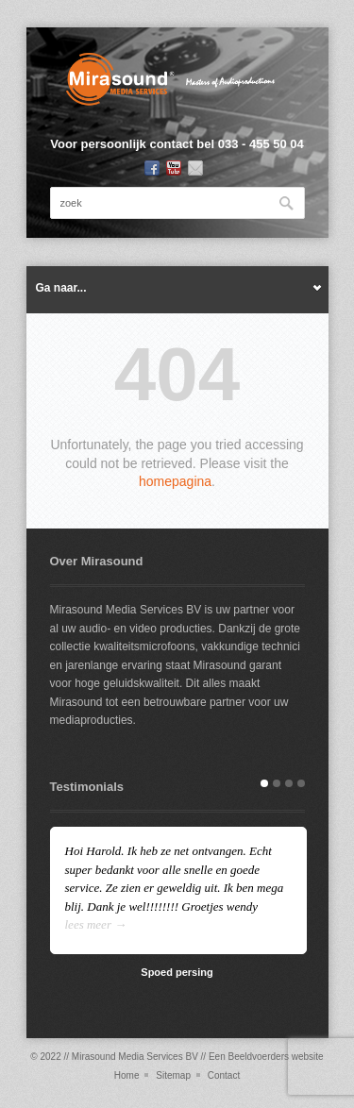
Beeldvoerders (258, 1056)
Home (127, 1075)
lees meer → (96, 924)
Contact (224, 1075)
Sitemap (173, 1075)
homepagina (175, 481)
